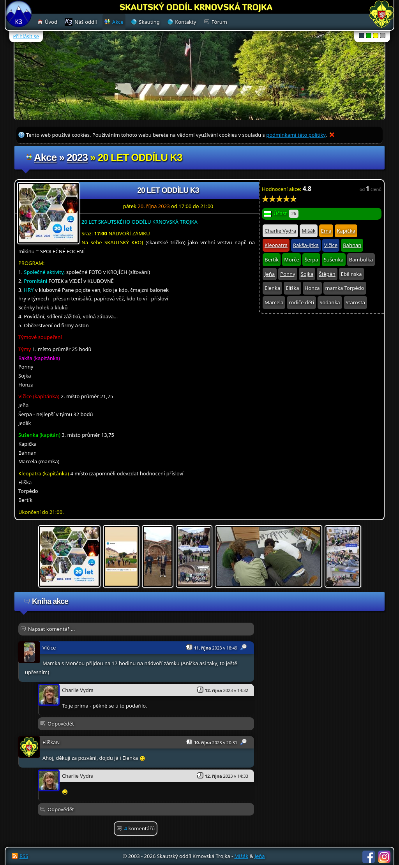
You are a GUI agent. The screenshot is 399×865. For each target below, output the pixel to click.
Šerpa (311, 259)
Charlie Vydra (280, 230)
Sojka (307, 273)
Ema (326, 230)
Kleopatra (276, 245)
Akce (45, 157)
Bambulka (361, 259)
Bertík (272, 259)
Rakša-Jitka (306, 245)
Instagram (384, 857)
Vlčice (330, 245)
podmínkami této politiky (295, 134)
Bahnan (352, 245)
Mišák (309, 230)
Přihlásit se (26, 36)
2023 (77, 157)
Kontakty (185, 21)
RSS (23, 856)
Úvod (51, 21)
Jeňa (270, 273)
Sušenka (334, 259)
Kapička (346, 230)
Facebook (368, 857)
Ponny (287, 273)
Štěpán (327, 273)
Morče (291, 259)
